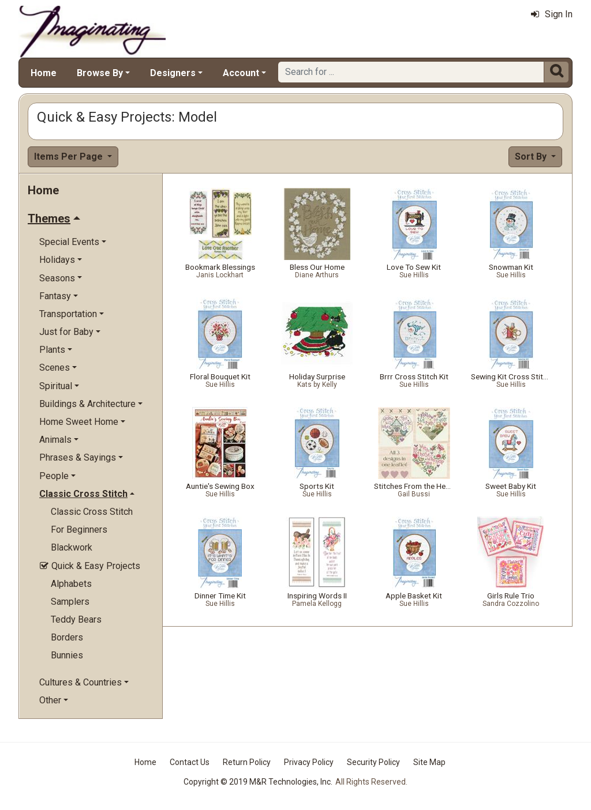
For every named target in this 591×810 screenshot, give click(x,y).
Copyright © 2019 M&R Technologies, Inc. (258, 781)
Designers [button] (173, 72)
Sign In (552, 14)
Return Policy (247, 762)
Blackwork (71, 547)
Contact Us (190, 762)
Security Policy (373, 762)
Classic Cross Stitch (92, 511)
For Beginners (79, 529)
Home (44, 72)
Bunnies (67, 655)
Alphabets (71, 583)
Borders (67, 637)
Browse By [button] (100, 72)
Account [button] (241, 72)
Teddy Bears (76, 619)
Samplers (70, 601)
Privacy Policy (309, 762)
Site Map (429, 762)
